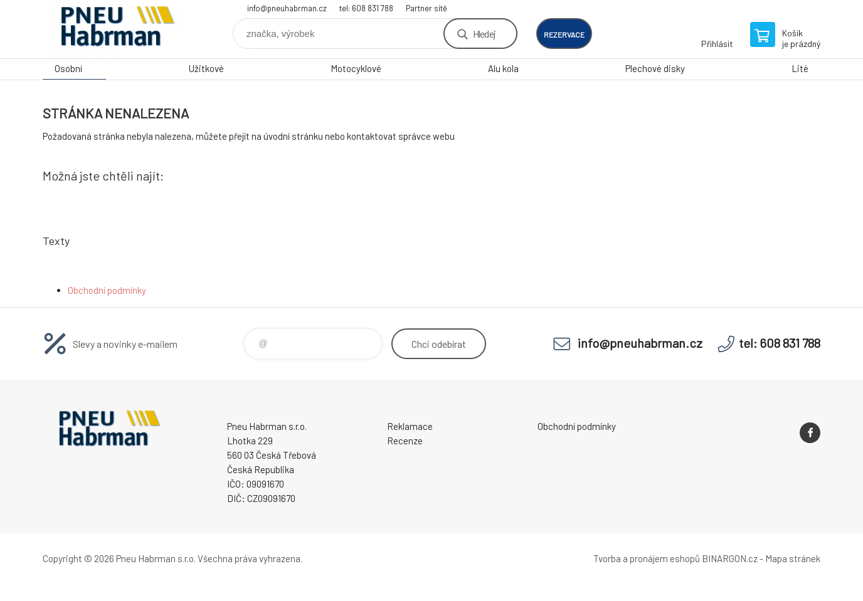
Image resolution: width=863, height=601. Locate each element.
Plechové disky (655, 68)
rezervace (564, 34)
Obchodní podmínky (107, 290)
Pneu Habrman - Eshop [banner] (118, 29)
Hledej (484, 33)
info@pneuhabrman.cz (287, 8)
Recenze (405, 440)
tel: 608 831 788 (366, 8)
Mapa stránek (792, 558)
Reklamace (410, 426)
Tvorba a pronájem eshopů (646, 558)
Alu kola (503, 68)
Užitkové (206, 68)
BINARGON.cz (730, 558)
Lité (800, 68)
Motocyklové (356, 68)
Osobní (68, 68)
